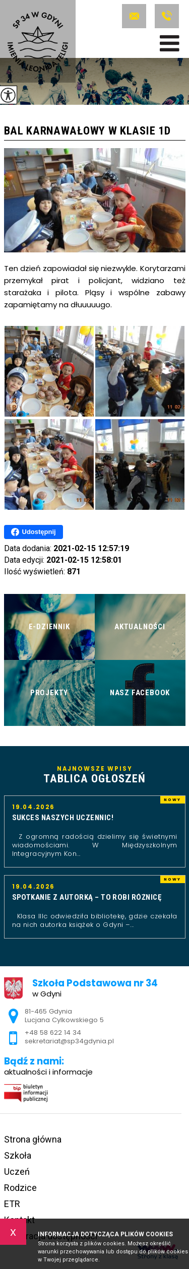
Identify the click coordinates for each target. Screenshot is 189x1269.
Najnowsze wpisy (94, 775)
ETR (12, 1203)
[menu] (169, 43)
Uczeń (17, 1171)
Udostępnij (33, 532)
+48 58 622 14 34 (167, 16)
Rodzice (20, 1187)
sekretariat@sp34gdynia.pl (134, 16)
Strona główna (32, 1139)
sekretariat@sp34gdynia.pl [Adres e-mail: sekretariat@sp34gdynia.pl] (69, 1041)
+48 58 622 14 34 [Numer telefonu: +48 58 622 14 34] (53, 1032)
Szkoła (17, 1155)
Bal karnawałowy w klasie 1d (87, 131)
